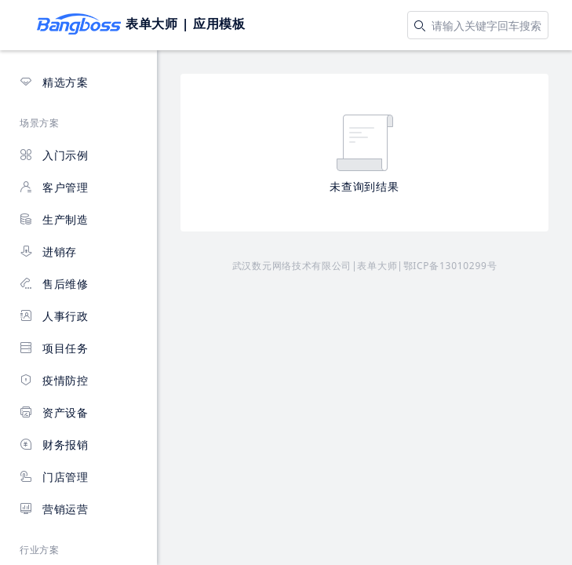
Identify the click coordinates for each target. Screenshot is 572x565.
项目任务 (54, 348)
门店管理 (54, 476)
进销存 (48, 251)
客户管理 (54, 187)
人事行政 (54, 315)
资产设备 (54, 412)
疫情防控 (54, 380)
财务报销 (54, 444)
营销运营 (54, 508)
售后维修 (54, 283)
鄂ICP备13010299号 (450, 265)
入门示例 (54, 155)
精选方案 (54, 82)
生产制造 (54, 219)
